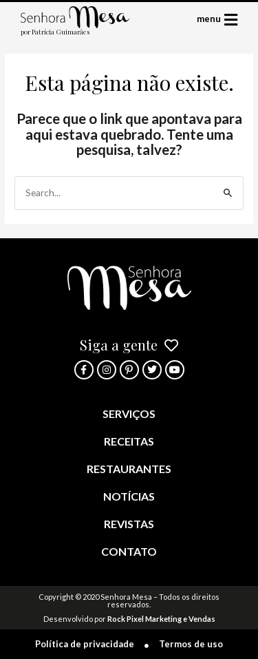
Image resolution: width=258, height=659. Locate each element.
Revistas (129, 523)
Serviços (129, 413)
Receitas (129, 441)
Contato (129, 551)
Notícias (129, 496)
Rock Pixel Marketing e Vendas (161, 618)
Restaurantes (129, 468)
